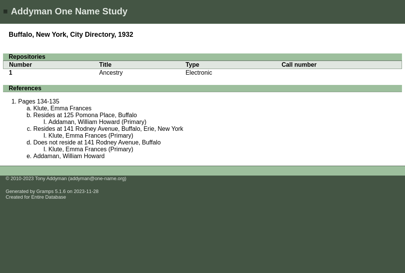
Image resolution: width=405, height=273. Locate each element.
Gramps (45, 191)
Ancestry (111, 72)
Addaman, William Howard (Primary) (97, 122)
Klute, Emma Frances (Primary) (90, 135)
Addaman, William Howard (69, 156)
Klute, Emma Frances (62, 108)
